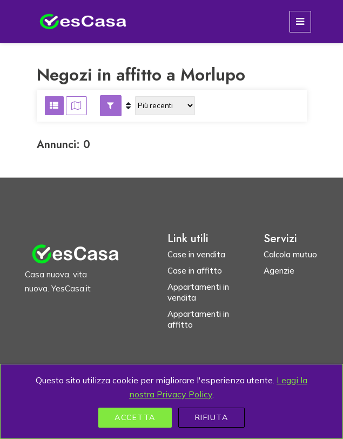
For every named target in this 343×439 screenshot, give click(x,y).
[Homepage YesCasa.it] (83, 21)
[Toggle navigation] (300, 21)
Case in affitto (194, 270)
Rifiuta (211, 417)
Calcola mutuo (290, 254)
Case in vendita (196, 254)
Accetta (135, 417)
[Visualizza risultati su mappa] (76, 105)
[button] (111, 105)
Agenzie (279, 270)
